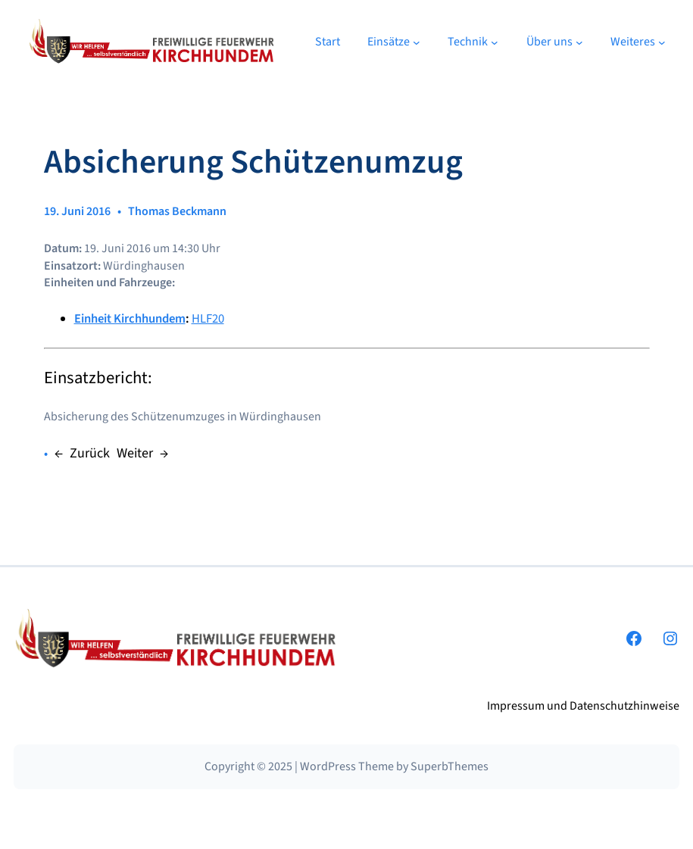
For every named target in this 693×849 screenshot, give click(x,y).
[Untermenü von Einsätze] (416, 41)
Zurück (90, 453)
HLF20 (208, 319)
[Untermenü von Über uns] (579, 41)
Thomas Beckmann (177, 211)
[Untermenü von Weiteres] (662, 41)
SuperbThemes (449, 766)
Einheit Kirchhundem (130, 319)
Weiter (135, 453)
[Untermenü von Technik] (494, 41)
